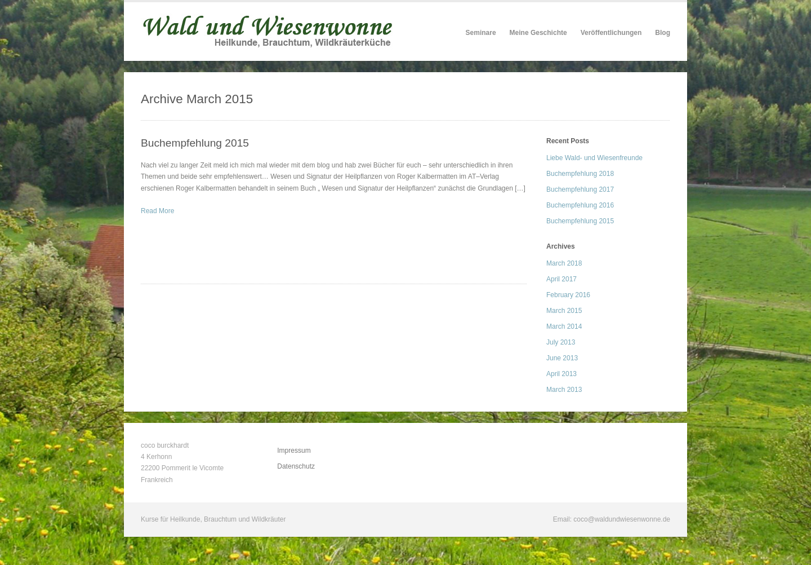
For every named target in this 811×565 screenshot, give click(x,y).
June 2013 (562, 358)
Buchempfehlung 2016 (580, 205)
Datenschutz (296, 466)
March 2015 (564, 311)
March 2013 (564, 390)
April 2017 (561, 279)
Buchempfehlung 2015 (195, 143)
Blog (662, 33)
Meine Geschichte (538, 33)
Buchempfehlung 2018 (580, 174)
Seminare (481, 33)
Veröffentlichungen (611, 33)
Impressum (293, 450)
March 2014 (564, 326)
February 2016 (568, 295)
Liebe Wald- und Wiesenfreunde (594, 158)
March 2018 (564, 263)
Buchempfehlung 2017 (580, 189)
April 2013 (561, 374)
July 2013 (560, 342)
